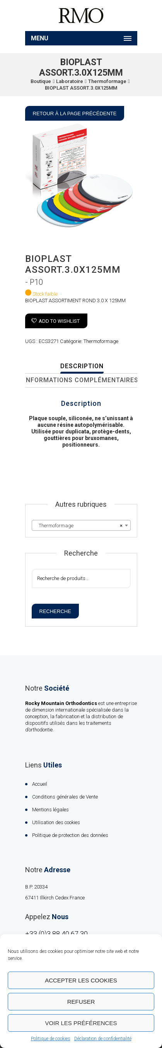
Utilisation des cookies (56, 822)
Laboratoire (69, 81)
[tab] (82, 367)
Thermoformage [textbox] (79, 525)
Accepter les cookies (81, 980)
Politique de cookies (50, 1038)
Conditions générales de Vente (65, 797)
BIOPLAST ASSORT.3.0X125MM (81, 88)
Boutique (41, 81)
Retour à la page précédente (75, 113)
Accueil (39, 784)
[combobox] (81, 525)
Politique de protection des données (70, 835)
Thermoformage (107, 81)
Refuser (81, 1001)
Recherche (55, 611)
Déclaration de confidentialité (102, 1038)
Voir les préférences (81, 1023)
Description (82, 366)
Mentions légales (50, 809)
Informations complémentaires (81, 380)
